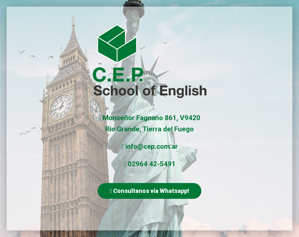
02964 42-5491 (152, 164)
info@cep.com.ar (151, 146)
